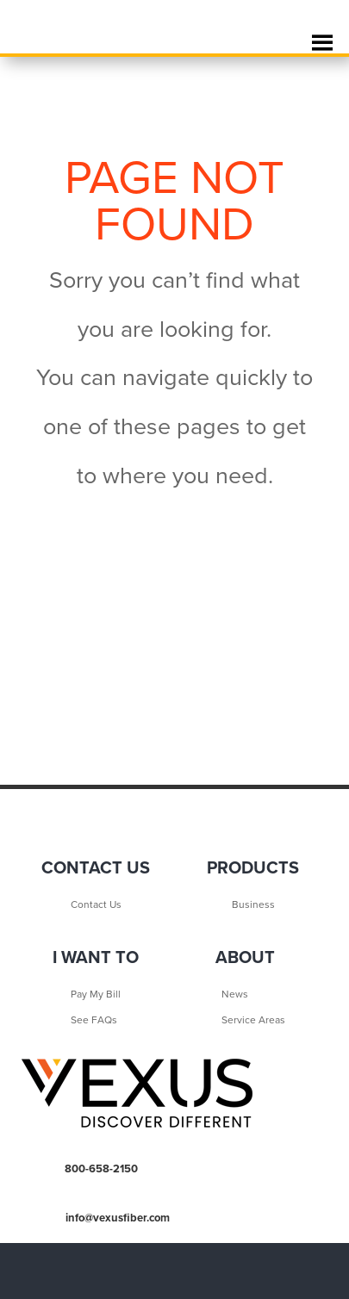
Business (253, 904)
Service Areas (253, 1020)
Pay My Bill (96, 994)
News (234, 994)
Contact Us (96, 904)
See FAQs (94, 1020)
